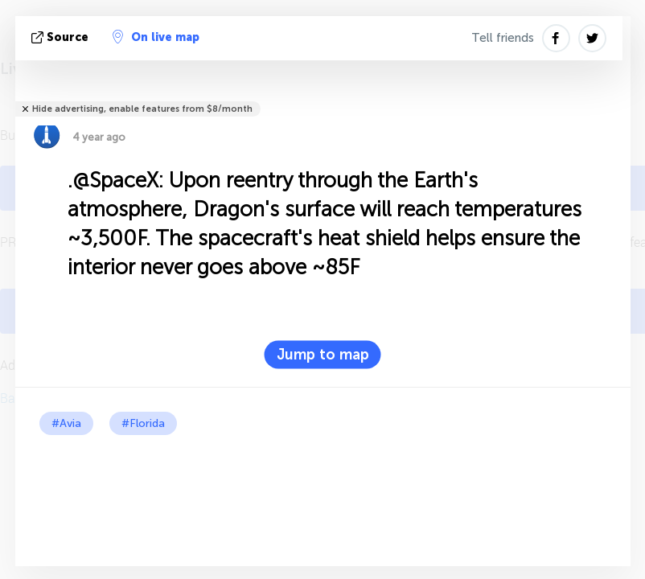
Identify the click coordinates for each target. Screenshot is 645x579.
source (61, 37)
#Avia (66, 423)
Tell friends (502, 38)
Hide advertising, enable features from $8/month (142, 109)
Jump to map (323, 354)
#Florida (143, 423)
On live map (156, 37)
